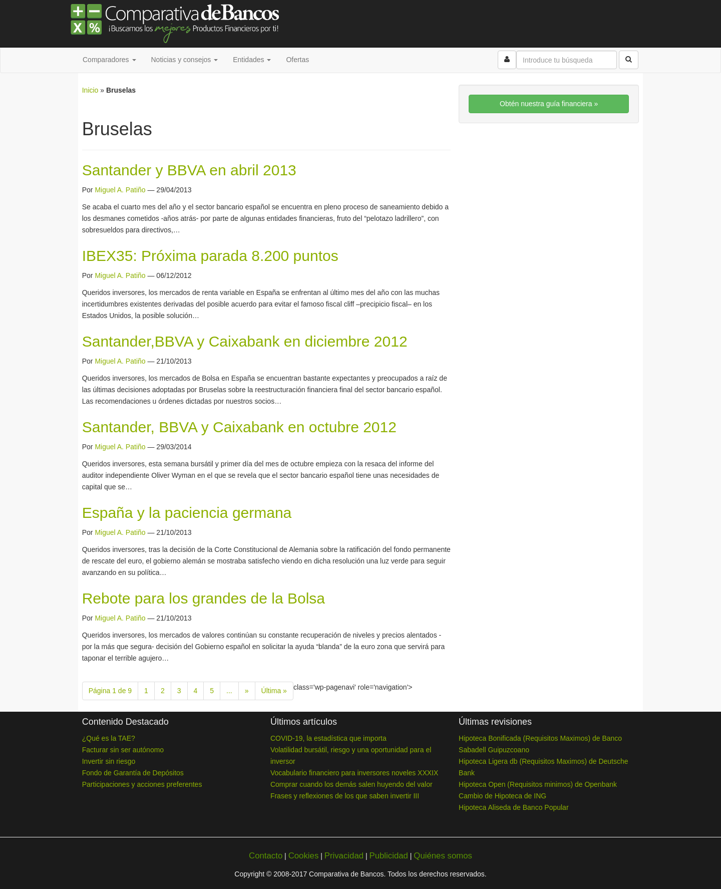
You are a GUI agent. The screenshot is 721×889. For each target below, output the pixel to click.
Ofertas (297, 60)
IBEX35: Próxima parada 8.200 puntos (210, 255)
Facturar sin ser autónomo (123, 750)
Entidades (252, 60)
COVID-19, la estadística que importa (328, 738)
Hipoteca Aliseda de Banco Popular (513, 807)
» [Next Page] (247, 691)
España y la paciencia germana (187, 512)
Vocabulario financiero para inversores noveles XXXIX (354, 773)
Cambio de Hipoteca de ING (502, 796)
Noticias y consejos (184, 60)
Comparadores (109, 60)
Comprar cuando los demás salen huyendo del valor (351, 784)
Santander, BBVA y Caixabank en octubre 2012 (239, 427)
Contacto (265, 855)
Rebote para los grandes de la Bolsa (203, 598)
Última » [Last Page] (274, 691)
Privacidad (344, 855)
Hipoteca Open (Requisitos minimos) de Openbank (538, 784)
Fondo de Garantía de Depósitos (133, 773)
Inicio (90, 90)
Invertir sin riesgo (109, 761)
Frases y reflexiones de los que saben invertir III (344, 796)
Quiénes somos (443, 855)
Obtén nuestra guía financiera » (549, 104)
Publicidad (388, 855)
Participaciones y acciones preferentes (142, 784)
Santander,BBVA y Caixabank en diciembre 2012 (245, 341)
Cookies (303, 855)
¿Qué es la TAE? (108, 738)
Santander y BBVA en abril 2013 (189, 170)
